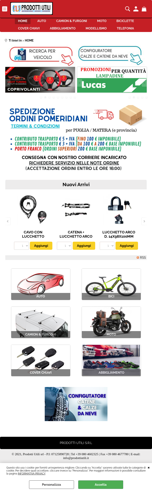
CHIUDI (149, 467)
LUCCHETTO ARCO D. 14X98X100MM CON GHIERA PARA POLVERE (118, 242)
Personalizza (51, 485)
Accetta (101, 485)
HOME (17, 22)
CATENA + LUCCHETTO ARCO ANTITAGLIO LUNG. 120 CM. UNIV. (76, 242)
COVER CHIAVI (25, 31)
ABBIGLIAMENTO (61, 31)
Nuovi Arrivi (76, 188)
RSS (143, 261)
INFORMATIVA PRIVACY (31, 473)
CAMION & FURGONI (71, 22)
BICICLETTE (130, 22)
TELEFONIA (129, 31)
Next (72, 86)
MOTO (104, 22)
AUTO (39, 22)
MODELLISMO (97, 31)
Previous (8, 86)
